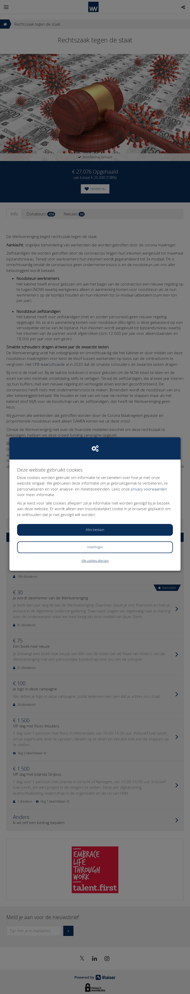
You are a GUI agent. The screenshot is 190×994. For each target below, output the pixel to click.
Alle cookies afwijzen (95, 560)
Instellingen (95, 547)
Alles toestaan (95, 530)
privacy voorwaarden (149, 489)
